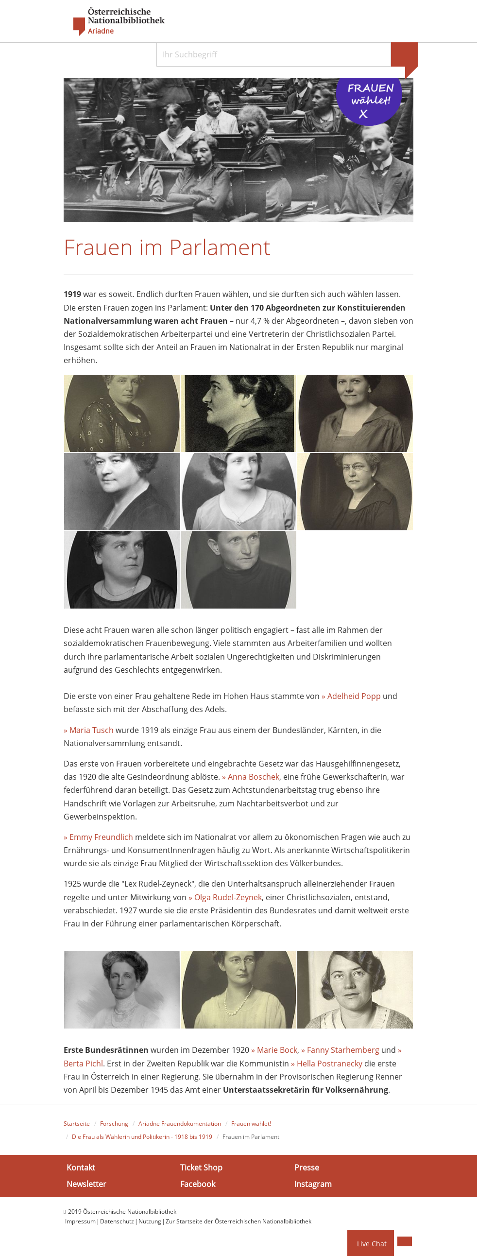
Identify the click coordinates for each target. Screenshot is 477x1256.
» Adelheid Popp (351, 696)
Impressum (80, 1221)
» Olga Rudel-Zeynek (225, 897)
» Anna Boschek (250, 776)
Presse (306, 1167)
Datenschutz (117, 1221)
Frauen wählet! (251, 1123)
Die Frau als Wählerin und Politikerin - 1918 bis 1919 (142, 1137)
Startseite (77, 1123)
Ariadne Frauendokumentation (179, 1123)
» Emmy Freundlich (98, 837)
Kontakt (81, 1167)
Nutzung (149, 1221)
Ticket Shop (201, 1167)
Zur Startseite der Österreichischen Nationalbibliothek (238, 1221)
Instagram (313, 1184)
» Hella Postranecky (326, 1063)
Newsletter (86, 1184)
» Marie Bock (274, 1050)
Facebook (197, 1184)
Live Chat (372, 1243)
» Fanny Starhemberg (340, 1050)
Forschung (114, 1123)
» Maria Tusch (89, 730)
